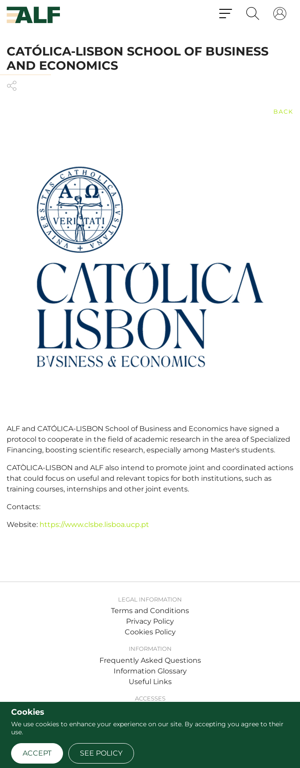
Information (150, 648)
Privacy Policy (150, 621)
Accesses (150, 698)
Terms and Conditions (150, 610)
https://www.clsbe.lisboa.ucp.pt (94, 524)
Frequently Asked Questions (150, 660)
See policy (101, 753)
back (283, 111)
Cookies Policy (150, 632)
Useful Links (150, 681)
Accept (37, 753)
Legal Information (150, 599)
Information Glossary (150, 671)
